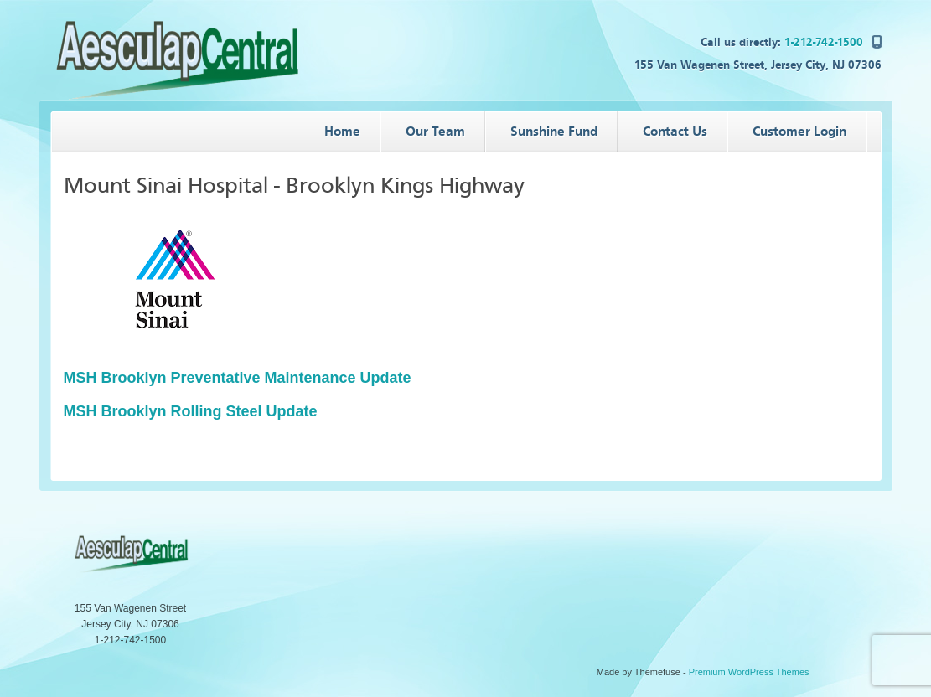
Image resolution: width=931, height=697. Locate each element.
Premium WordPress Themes (749, 672)
